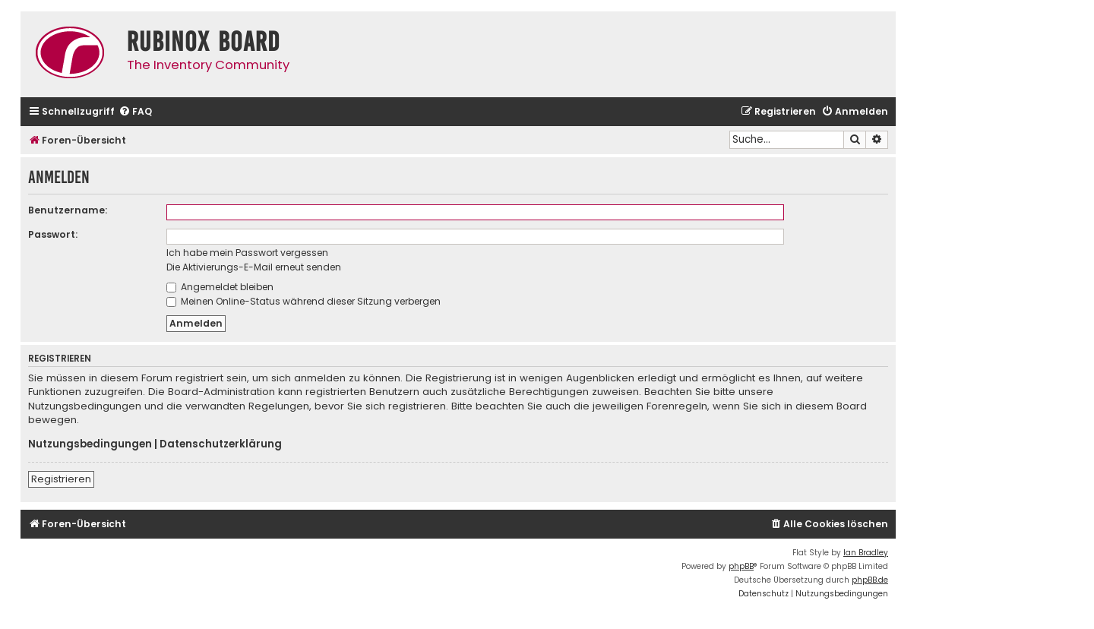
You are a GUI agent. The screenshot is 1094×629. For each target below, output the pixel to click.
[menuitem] (135, 112)
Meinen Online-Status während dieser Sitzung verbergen (303, 301)
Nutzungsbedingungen (90, 444)
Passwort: (52, 234)
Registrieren (61, 479)
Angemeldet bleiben (220, 286)
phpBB (741, 566)
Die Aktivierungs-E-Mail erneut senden (253, 267)
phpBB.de (870, 580)
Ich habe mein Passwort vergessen (247, 252)
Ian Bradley (865, 552)
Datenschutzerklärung (221, 444)
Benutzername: (67, 210)
